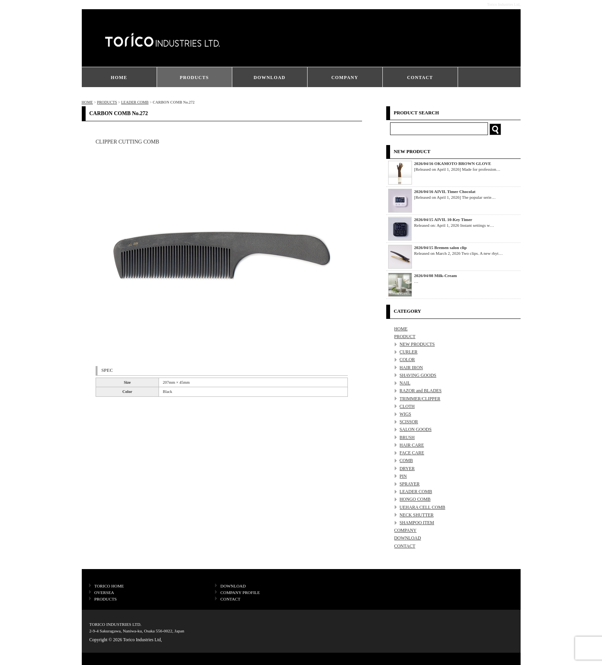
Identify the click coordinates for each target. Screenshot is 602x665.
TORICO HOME (109, 586)
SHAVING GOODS (418, 375)
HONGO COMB (415, 499)
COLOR (407, 359)
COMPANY (344, 77)
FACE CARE (412, 452)
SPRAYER (410, 484)
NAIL (405, 383)
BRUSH (407, 437)
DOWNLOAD (270, 77)
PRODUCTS (194, 77)
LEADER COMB (134, 102)
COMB (406, 460)
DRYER (407, 468)
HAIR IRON (411, 367)
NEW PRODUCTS (417, 344)
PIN (403, 476)
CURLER (409, 352)
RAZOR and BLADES (421, 390)
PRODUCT (405, 336)
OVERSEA (104, 592)
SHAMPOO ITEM (417, 522)
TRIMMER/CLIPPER (420, 398)
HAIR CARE (412, 445)
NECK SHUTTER (417, 515)
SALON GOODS (416, 429)
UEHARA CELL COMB (422, 507)
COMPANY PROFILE (240, 592)
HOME (119, 77)
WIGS (405, 414)
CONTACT (420, 77)
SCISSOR (409, 421)
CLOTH (407, 406)
